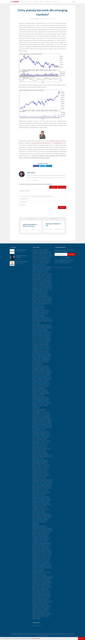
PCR (45, 507)
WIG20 (48, 606)
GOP (47, 398)
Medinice (45, 461)
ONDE (43, 495)
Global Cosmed (36, 398)
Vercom (35, 594)
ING (50, 424)
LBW (41, 446)
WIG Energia (35, 604)
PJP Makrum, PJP (45, 514)
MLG (46, 468)
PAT (39, 504)
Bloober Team (40, 320)
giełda (34, 395)
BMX (34, 322)
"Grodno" (35, 262)
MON (34, 475)
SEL (38, 550)
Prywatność (57, 267)
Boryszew (48, 325)
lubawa (44, 448)
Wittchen (35, 608)
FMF (44, 383)
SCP (48, 545)
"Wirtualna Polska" (37, 279)
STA (49, 565)
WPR (38, 611)
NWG (34, 492)
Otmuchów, (35, 502)
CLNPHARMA (47, 339)
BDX (38, 313)
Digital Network (45, 359)
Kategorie (35, 1)
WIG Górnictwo (44, 604)
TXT (34, 589)
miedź (44, 465)
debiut (49, 354)
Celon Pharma (47, 335)
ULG (38, 589)
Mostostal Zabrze (37, 478)
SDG (43, 548)
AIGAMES (35, 289)
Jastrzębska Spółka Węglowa (39, 434)
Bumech (35, 330)
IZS (47, 432)
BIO (46, 313)
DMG (38, 361)
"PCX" (45, 272)
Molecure (46, 473)
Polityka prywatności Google (39, 196)
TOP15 (38, 584)
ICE (41, 422)
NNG (34, 487)
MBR (50, 456)
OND (38, 495)
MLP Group (35, 470)
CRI (40, 349)
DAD (41, 352)
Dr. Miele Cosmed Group (38, 366)
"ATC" (45, 255)
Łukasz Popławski (20, 251)
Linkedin (49, 165)
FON (48, 383)
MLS (41, 470)
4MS (45, 284)
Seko (34, 550)
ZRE (34, 618)
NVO (47, 490)
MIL (48, 465)
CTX (48, 349)
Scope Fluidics (42, 545)
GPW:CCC (42, 402)
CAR (45, 332)
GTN (38, 415)
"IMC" (38, 264)
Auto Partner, (36, 308)
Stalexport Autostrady (38, 567)
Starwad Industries (37, 572)
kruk (43, 444)
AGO (42, 286)
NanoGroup (35, 482)
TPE (38, 587)
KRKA (34, 444)
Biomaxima (41, 315)
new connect (36, 485)
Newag (42, 485)
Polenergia (35, 524)
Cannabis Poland (42, 330)
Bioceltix (35, 315)
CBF (34, 335)
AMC (46, 291)
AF (38, 286)
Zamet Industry (41, 613)
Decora (34, 356)
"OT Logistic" (41, 269)
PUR (38, 531)
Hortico (49, 419)
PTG (34, 531)
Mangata (45, 453)
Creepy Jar (46, 347)
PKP (34, 519)
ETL (49, 376)
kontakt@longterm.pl (58, 143)
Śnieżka (34, 560)
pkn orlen (39, 516)
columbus (35, 344)
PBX (49, 504)
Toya (34, 587)
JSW (48, 434)
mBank (40, 456)
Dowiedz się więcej (36, 638)
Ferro (34, 383)
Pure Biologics (44, 531)
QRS (48, 533)
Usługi (30, 1)
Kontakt (54, 1)
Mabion (39, 451)
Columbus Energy (44, 344)
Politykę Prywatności (63, 259)
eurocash (39, 378)
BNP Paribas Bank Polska (38, 325)
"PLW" (34, 274)
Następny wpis (54, 218)
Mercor (34, 465)
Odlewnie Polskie (45, 492)
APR (49, 301)
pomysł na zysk (42, 528)
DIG (39, 359)
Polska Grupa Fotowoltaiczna (39, 526)
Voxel (38, 599)
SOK (47, 560)
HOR (45, 419)
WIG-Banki (42, 606)
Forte (34, 385)
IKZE (37, 424)
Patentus (44, 504)
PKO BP (49, 516)
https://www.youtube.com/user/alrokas (57, 141)
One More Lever (36, 497)
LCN (45, 446)
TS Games (49, 587)
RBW (46, 536)
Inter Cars (41, 427)
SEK (47, 548)
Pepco (34, 511)
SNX (43, 560)
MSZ (51, 480)
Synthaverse (36, 579)
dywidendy (42, 369)
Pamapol (42, 502)
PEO (44, 509)
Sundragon (43, 574)
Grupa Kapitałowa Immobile (39, 410)
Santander (35, 543)
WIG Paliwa (35, 606)
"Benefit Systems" (42, 257)
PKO (44, 516)
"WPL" (44, 279)
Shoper (34, 555)
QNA (34, 533)
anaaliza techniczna (42, 293)
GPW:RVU (35, 405)
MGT (39, 465)
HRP (34, 422)
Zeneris (38, 616)
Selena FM (43, 550)
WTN (42, 611)
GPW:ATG (46, 400)
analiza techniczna (37, 298)
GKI (38, 395)
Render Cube (36, 538)
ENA (38, 373)
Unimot (44, 591)
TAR (41, 579)
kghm (47, 436)
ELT (34, 373)
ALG (50, 289)
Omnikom (40, 633)
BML (51, 320)
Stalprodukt (47, 567)
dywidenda (35, 369)
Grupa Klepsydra (37, 412)
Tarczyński (47, 579)
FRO (44, 385)
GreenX (41, 405)
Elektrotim (49, 371)
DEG (39, 356)
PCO (41, 507)
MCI (34, 458)
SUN (38, 574)
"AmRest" (35, 252)
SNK (39, 560)
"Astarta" (40, 255)
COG (42, 342)
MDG (42, 458)
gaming (45, 390)
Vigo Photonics (46, 594)
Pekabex (35, 509)
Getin (47, 393)
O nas (26, 1)
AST (50, 303)
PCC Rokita (35, 507)
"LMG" (34, 269)
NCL (41, 482)
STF (44, 572)
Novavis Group (47, 487)
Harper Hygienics (37, 417)
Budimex (49, 327)
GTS (42, 415)
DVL (47, 366)
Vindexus (39, 596)
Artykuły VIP (48, 1)
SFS (41, 553)
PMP (34, 521)
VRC (42, 599)
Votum (48, 596)
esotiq (44, 376)
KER (34, 436)
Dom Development (37, 364)
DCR (44, 354)
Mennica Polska (36, 463)
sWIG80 (44, 577)
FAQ (58, 1)
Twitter (43, 165)
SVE (40, 577)
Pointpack (43, 521)
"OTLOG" (48, 269)
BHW (42, 313)
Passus (34, 504)
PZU (50, 531)
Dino (34, 361)
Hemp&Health (46, 417)
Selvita (49, 550)
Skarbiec (35, 558)
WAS (47, 599)
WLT (40, 608)
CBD (49, 332)
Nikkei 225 (48, 485)
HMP (40, 419)
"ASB (49, 252)
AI (50, 286)
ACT (49, 284)
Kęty (43, 436)
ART (38, 303)
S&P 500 (35, 541)
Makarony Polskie (37, 453)
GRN (46, 405)
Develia (34, 359)
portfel (49, 528)
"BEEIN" (34, 257)
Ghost (48, 633)
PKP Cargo (39, 519)
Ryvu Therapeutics (45, 538)
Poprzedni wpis (31, 218)
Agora (47, 286)
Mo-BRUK (35, 473)
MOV (44, 478)
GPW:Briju (35, 402)
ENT (34, 376)
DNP (43, 361)
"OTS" (34, 272)
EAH (48, 369)
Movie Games (36, 480)
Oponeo (35, 499)
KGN (34, 439)
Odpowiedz (62, 207)
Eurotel (45, 378)
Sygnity (49, 577)
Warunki (61, 267)
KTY (46, 444)
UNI (34, 591)
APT (34, 303)
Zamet (34, 613)
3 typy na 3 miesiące (45, 281)
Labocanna (35, 446)
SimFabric (44, 555)
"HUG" (40, 262)
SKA (50, 555)
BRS (38, 327)
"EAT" (48, 259)
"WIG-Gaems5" (41, 276)
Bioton (43, 318)
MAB (34, 451)
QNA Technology (41, 533)
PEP (48, 509)
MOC (40, 473)
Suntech (35, 577)
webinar (40, 601)
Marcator (35, 456)
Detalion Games (46, 356)
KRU (38, 444)
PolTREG (35, 528)
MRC (46, 480)
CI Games (47, 337)
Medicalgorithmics (37, 461)
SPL (39, 562)
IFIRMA (49, 422)
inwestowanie (48, 427)
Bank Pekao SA (45, 310)
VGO (40, 594)
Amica (34, 293)
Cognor (47, 342)
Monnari (39, 475)
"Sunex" (44, 274)
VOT (44, 596)
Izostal (43, 432)
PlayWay (46, 519)
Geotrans (42, 393)
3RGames (35, 284)
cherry (34, 337)
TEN (39, 582)
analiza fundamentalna (43, 296)
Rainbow (41, 536)
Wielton (45, 601)
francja (39, 385)
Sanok (40, 541)
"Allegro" (46, 250)
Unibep (38, 591)
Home (22, 1)
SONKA (34, 562)
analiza (34, 296)
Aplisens (40, 301)
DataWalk (39, 354)
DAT (34, 354)
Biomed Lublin (36, 318)
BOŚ (34, 327)
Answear (49, 298)
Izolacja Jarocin (36, 432)
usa (48, 591)
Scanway (35, 545)
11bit (38, 281)
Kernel (38, 436)
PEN (40, 509)
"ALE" (41, 250)
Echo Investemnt (41, 371)
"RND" (39, 274)
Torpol (47, 584)
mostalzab (45, 475)
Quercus (35, 536)
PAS (47, 502)
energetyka (47, 373)
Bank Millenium (36, 310)
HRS (38, 422)
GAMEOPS (41, 388)
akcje (46, 289)
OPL (43, 497)
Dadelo (46, 352)
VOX (34, 599)
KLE (45, 439)
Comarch (35, 347)
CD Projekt (39, 335)
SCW (39, 548)
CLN (41, 339)
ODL (38, 492)
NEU (45, 482)
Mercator (44, 463)
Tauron (34, 582)
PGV (43, 511)
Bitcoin (48, 318)
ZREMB (38, 618)
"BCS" (50, 255)
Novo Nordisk (36, 490)
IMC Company (44, 424)
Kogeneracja (36, 441)
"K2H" (43, 264)
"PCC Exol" (40, 272)
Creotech (35, 349)
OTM (48, 499)
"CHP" (34, 259)
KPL (49, 441)
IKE (33, 424)
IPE (33, 429)
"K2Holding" (35, 267)
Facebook (36, 165)
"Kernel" (42, 267)
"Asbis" (34, 255)
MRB (42, 480)
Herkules (35, 419)
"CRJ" (39, 259)
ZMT (47, 616)
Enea (42, 373)
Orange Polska (42, 499)
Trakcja (42, 587)
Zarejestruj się (62, 187)
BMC (46, 320)
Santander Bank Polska (45, 543)
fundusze (35, 388)
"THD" (49, 274)
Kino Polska (39, 439)
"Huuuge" (46, 262)
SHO (50, 553)
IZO (43, 429)
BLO (34, 320)
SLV (48, 558)
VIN (34, 596)
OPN (47, 497)
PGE (39, 511)
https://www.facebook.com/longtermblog (39, 143)
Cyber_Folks (35, 352)
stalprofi (35, 570)
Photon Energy (36, 514)
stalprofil (41, 570)
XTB (46, 611)
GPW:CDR (48, 402)
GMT (43, 398)
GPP (34, 400)
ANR (44, 298)
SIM (39, 555)
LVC (49, 448)
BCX (34, 313)
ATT (43, 306)
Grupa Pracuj (46, 412)
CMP (34, 342)
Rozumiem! (81, 638)
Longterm (15, 633)
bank (42, 308)
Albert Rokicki (37, 18)
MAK (44, 451)
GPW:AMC (39, 400)
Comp (40, 347)
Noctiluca (39, 487)
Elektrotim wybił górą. (21, 250)
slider (44, 558)
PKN (34, 516)
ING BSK (35, 427)
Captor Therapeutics (37, 332)
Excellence (35, 381)
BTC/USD (43, 327)
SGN (46, 553)
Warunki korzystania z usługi (48, 196)
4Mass (40, 284)
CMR (38, 342)
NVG (42, 490)
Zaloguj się (53, 187)
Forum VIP (42, 1)
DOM (47, 361)
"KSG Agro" (48, 267)
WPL (34, 611)
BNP (38, 322)
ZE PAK (48, 613)
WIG (50, 601)
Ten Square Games (46, 582)
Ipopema (39, 429)
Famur (41, 381)
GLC (42, 395)
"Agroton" (35, 250)
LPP (39, 448)
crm (44, 349)
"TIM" (34, 276)
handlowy (47, 415)
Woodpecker (46, 608)
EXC (50, 378)
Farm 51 (47, 381)
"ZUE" (49, 279)
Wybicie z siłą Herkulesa (21, 261)
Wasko (34, 601)
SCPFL (34, 548)
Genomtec (35, 393)
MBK (46, 456)
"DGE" (43, 259)
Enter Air (39, 376)
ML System (40, 468)
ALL (34, 291)
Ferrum (39, 383)
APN (45, 301)
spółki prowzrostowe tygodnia (39, 565)
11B (34, 281)
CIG (34, 339)
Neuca (50, 482)
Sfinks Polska (36, 553)
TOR (43, 584)
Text (34, 584)
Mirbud (34, 468)
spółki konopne (45, 562)
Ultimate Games (44, 589)
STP (48, 572)
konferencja (43, 441)
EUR (34, 378)
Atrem (38, 306)
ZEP (43, 616)
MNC (45, 470)
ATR (34, 306)
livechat (34, 448)
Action (34, 286)
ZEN (34, 616)
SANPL (45, 541)
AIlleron (41, 289)
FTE (47, 385)
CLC (37, 339)
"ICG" (34, 264)
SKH (40, 558)
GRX (34, 415)
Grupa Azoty (36, 407)
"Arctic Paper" (42, 252)
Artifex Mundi (44, 303)
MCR (38, 458)
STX (34, 574)
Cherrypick (40, 337)
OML (34, 495)
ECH (34, 371)
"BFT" (50, 257)
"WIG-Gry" (48, 276)
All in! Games (39, 291)
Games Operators (37, 390)
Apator (34, 301)
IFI (45, 422)
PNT (38, 521)
